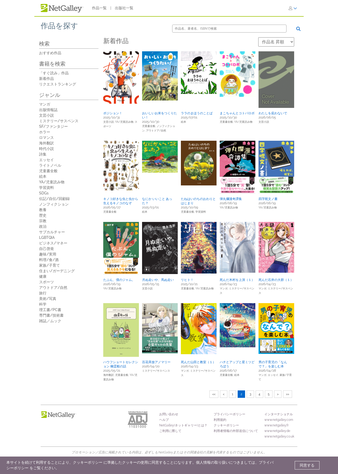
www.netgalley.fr (276, 425)
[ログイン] (293, 8)
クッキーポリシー (226, 425)
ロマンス (46, 137)
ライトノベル (50, 165)
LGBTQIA (47, 237)
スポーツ (46, 282)
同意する (307, 465)
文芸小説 (46, 115)
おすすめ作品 (50, 53)
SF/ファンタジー (53, 126)
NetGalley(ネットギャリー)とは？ (183, 425)
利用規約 (220, 420)
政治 (42, 226)
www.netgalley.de (277, 431)
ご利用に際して (170, 431)
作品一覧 (99, 8)
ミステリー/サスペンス (58, 121)
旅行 (42, 293)
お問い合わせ (168, 414)
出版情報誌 (48, 110)
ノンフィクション (54, 204)
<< (213, 394)
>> (287, 394)
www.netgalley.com (278, 420)
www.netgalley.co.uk (279, 436)
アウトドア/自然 (53, 287)
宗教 (42, 221)
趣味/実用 (47, 254)
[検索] (229, 29)
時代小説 (46, 149)
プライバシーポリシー (229, 414)
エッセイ (46, 160)
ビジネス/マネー (53, 243)
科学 (42, 304)
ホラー (44, 132)
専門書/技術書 (51, 315)
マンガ (44, 104)
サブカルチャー (52, 232)
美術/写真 (47, 299)
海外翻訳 (46, 143)
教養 (42, 210)
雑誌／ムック (50, 321)
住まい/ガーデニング (57, 271)
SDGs (44, 193)
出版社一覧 (124, 8)
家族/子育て (49, 265)
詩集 (42, 154)
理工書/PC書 (50, 310)
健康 (42, 276)
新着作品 (46, 78)
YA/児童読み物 (51, 182)
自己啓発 (46, 249)
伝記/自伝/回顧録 (54, 199)
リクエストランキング (57, 84)
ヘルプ (164, 420)
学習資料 (46, 187)
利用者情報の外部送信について (236, 431)
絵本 (42, 176)
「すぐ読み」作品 (54, 73)
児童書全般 (48, 171)
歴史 (42, 215)
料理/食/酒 (49, 260)
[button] (121, 77)
